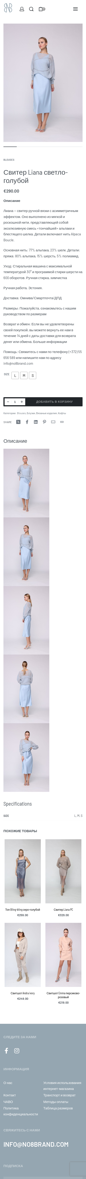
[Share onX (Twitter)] (18, 422)
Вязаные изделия (46, 413)
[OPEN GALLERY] (43, 83)
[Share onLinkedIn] (36, 422)
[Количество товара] (14, 401)
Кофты (62, 413)
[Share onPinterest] (44, 422)
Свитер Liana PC (63, 909)
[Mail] (53, 422)
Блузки (31, 413)
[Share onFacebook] (27, 422)
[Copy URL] (62, 422)
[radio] (15, 375)
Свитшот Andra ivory (23, 993)
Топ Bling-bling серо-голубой (22, 909)
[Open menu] (75, 9)
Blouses (8, 159)
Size (6, 374)
